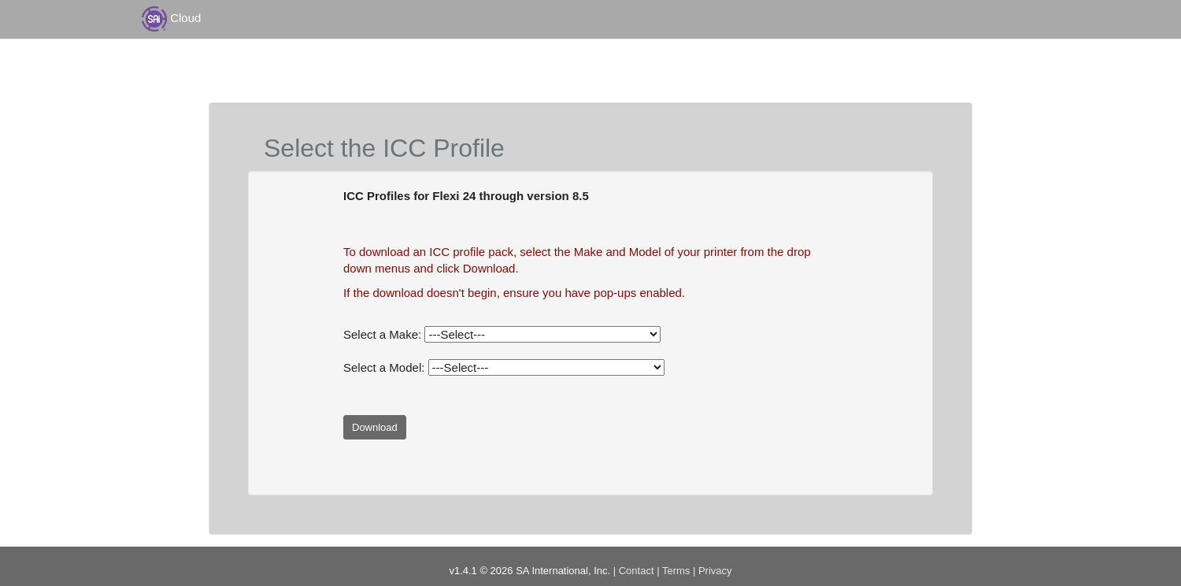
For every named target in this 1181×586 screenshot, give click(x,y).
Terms (676, 571)
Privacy (715, 571)
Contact (636, 571)
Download (375, 427)
